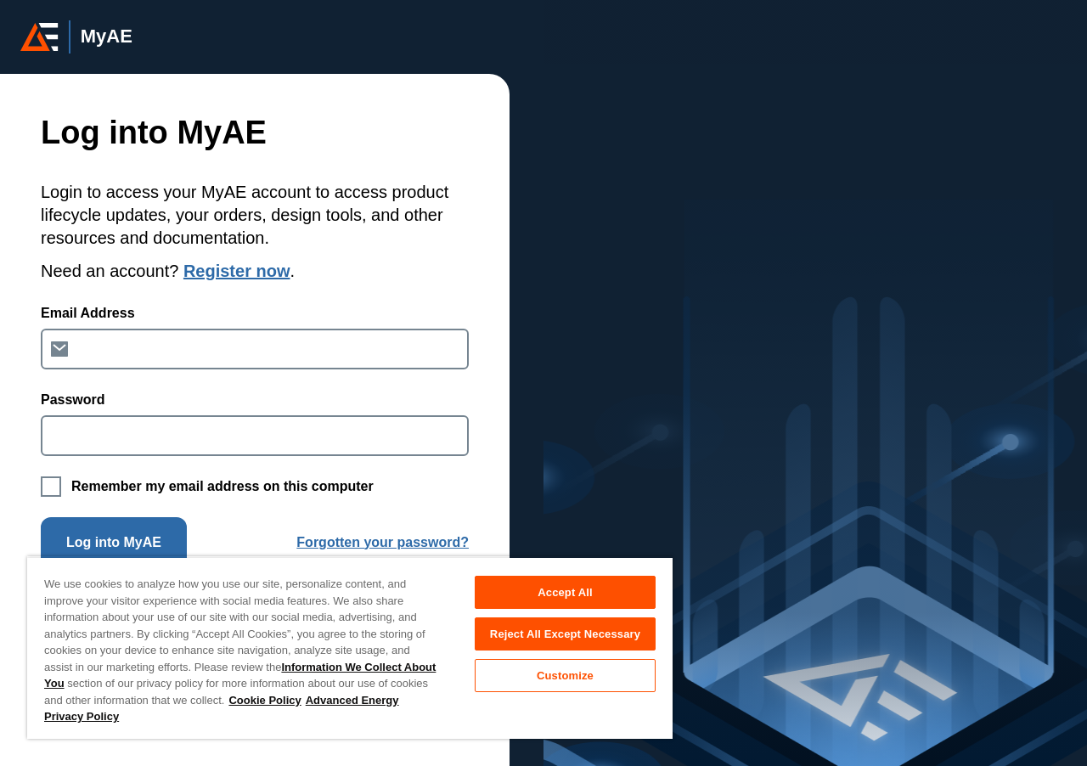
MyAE (106, 36)
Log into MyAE (113, 542)
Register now (236, 271)
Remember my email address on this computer (222, 486)
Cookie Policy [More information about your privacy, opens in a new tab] (264, 700)
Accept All (565, 592)
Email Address (88, 313)
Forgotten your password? (382, 542)
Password (73, 399)
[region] (350, 647)
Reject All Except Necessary (565, 634)
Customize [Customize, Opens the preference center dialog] (565, 675)
